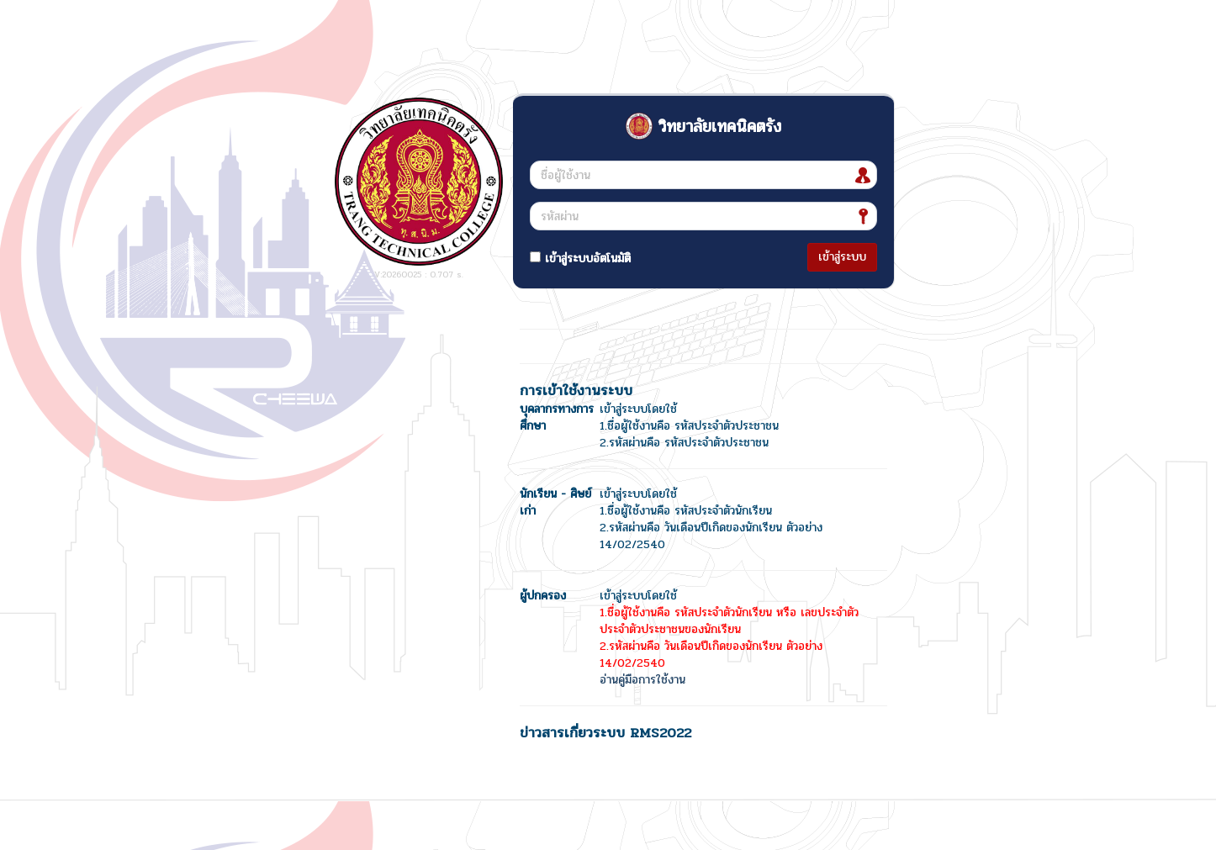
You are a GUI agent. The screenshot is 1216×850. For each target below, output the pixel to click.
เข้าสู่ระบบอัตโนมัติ (580, 258)
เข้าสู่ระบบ (842, 257)
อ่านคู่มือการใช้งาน (642, 680)
